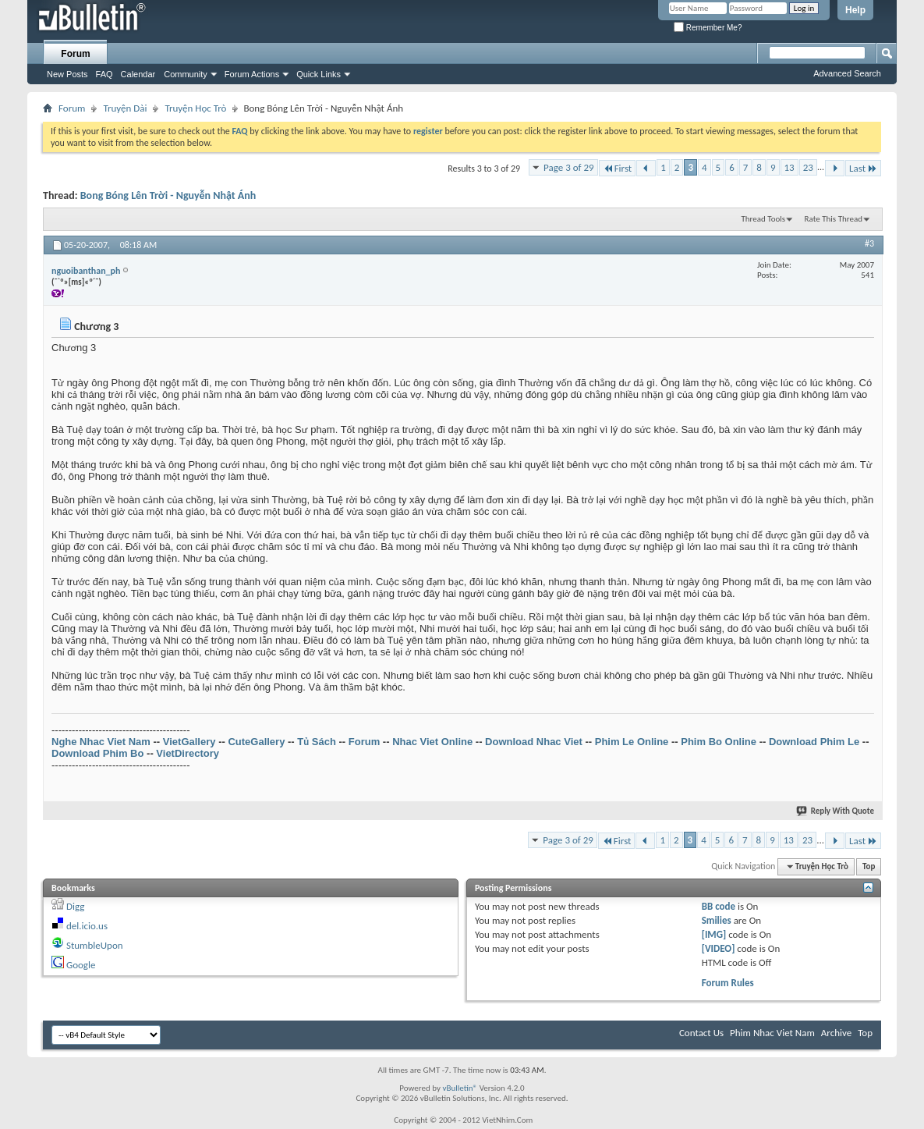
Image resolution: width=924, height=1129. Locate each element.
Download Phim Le (814, 741)
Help (855, 10)
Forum (75, 53)
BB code (718, 906)
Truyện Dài (125, 108)
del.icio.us (87, 926)
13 (789, 167)
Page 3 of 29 (568, 167)
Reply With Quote (836, 811)
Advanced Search (847, 73)
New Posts (67, 74)
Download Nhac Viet (533, 741)
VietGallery (189, 741)
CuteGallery (256, 741)
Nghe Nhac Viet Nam (100, 741)
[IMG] (714, 934)
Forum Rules (728, 983)
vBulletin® (459, 1088)
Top (868, 866)
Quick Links (318, 74)
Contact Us (701, 1032)
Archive (836, 1032)
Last (863, 168)
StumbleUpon (94, 945)
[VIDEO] (718, 948)
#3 (869, 243)
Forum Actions (252, 74)
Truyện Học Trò (195, 108)
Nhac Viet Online (432, 741)
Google (80, 965)
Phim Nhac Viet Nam (772, 1032)
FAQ (104, 74)
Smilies (716, 920)
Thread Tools (763, 219)
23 (808, 167)
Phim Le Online (632, 741)
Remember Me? (708, 27)
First (617, 168)
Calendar (138, 74)
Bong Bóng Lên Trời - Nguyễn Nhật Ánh (168, 195)
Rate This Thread (833, 219)
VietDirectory (187, 753)
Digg (75, 906)
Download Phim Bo (97, 753)
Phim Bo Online (718, 741)
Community (185, 74)
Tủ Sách (316, 741)
